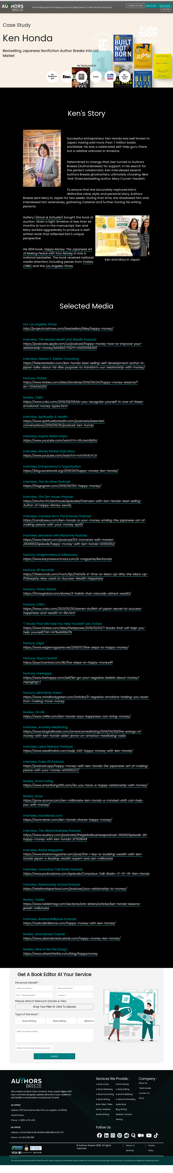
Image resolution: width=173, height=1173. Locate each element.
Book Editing (59, 1020)
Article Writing (102, 1114)
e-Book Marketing (104, 1089)
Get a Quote (164, 5)
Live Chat (166, 9)
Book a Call (151, 5)
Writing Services (46, 7)
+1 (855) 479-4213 (135, 5)
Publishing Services (63, 7)
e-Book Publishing (124, 1094)
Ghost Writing (29, 1020)
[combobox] (18, 995)
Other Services (94, 7)
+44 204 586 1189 (26, 1141)
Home (35, 7)
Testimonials (145, 1088)
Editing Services (80, 7)
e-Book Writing (103, 1099)
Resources (107, 7)
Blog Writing (121, 1109)
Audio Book (121, 1104)
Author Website (103, 1109)
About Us (143, 1083)
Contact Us (144, 1093)
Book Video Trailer (104, 1104)
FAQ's (141, 1098)
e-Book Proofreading (125, 1099)
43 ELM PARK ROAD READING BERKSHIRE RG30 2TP (41, 1136)
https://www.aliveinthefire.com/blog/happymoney (60, 954)
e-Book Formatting (105, 1094)
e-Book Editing (122, 1089)
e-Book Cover (102, 1084)
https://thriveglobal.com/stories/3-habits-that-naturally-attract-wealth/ (77, 593)
